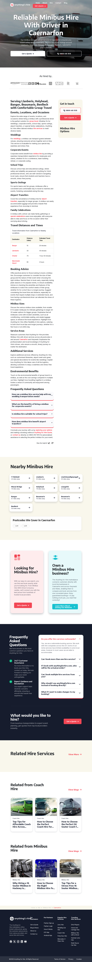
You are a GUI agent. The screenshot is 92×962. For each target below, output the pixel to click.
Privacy (70, 959)
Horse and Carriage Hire (75, 929)
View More (74, 754)
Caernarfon (23, 339)
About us (33, 931)
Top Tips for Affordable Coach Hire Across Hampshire (22, 824)
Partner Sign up (49, 923)
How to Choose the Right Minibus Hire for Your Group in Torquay (45, 885)
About (44, 3)
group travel (33, 121)
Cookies (79, 959)
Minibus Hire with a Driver (75, 934)
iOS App (46, 932)
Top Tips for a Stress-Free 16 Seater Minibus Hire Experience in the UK (69, 885)
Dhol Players (75, 925)
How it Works (48, 929)
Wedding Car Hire (62, 929)
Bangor (14, 245)
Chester (14, 256)
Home (38, 3)
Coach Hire (16, 818)
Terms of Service (59, 959)
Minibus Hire (16, 880)
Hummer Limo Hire (75, 939)
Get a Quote (34, 925)
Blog (65, 3)
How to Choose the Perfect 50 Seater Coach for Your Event (70, 824)
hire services (37, 128)
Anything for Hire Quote (43, 432)
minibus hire (37, 154)
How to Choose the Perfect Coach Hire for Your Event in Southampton (45, 824)
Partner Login (48, 926)
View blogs (74, 790)
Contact (58, 3)
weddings (17, 139)
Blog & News (34, 928)
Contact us (33, 934)
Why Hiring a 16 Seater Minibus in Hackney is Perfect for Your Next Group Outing (22, 885)
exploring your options (44, 430)
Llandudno (15, 251)
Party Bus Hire (62, 936)
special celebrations (18, 216)
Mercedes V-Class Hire (62, 940)
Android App (48, 935)
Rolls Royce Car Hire (75, 944)
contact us (16, 435)
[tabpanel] (21, 815)
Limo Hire (61, 925)
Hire (51, 3)
